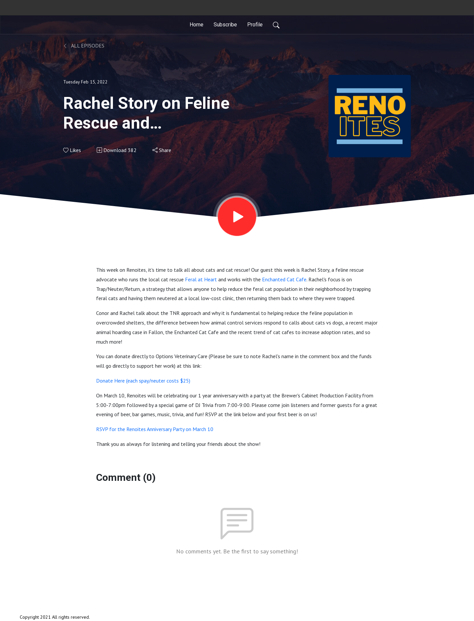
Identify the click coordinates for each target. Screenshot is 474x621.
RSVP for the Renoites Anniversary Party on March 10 (154, 429)
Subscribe (225, 24)
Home (196, 24)
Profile (255, 24)
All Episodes (83, 45)
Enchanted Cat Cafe (284, 279)
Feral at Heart (201, 279)
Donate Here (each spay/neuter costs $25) (143, 380)
